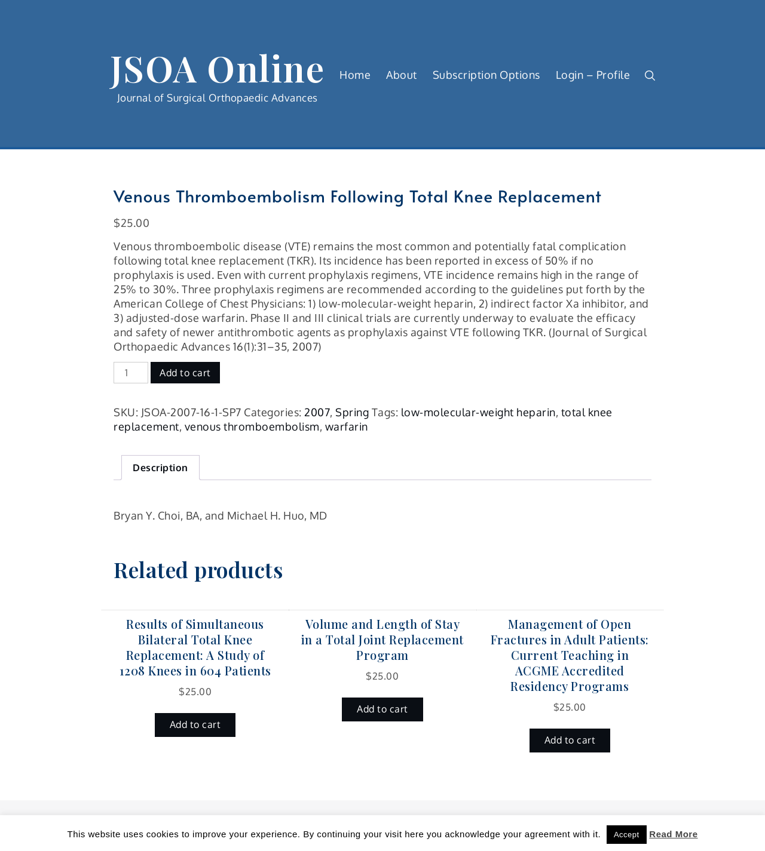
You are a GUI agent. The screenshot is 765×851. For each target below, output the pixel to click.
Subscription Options (486, 74)
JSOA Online (217, 67)
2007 (317, 412)
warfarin (346, 426)
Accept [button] (626, 834)
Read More (673, 834)
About (401, 74)
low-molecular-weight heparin (478, 412)
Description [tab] (160, 468)
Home (355, 74)
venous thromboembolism (252, 426)
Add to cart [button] (195, 724)
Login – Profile (593, 74)
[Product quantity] (131, 372)
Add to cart (185, 373)
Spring (352, 412)
